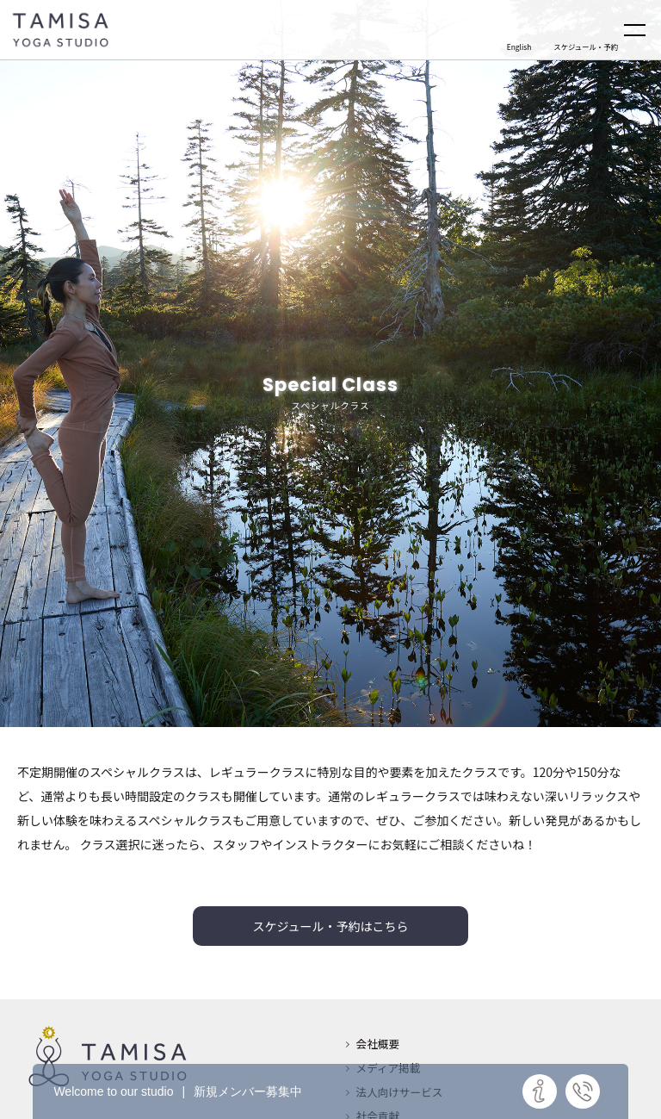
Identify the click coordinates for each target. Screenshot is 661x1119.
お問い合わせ (582, 1091)
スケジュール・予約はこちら (330, 926)
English (519, 46)
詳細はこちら (539, 1091)
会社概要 (377, 1043)
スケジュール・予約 (585, 46)
